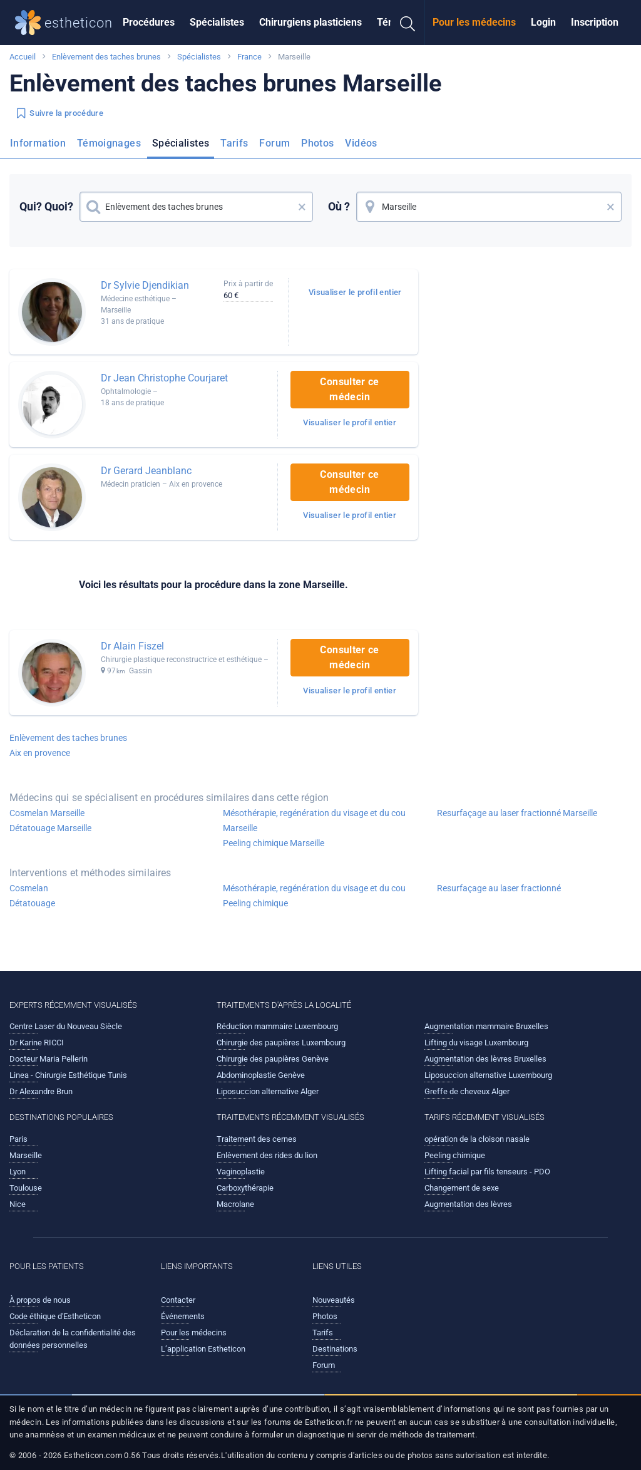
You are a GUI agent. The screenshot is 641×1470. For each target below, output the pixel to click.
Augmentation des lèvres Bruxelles (485, 1059)
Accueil (22, 56)
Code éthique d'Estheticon (55, 1316)
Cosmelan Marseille (47, 813)
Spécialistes (217, 22)
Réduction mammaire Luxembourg (277, 1026)
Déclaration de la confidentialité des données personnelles (72, 1339)
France (249, 56)
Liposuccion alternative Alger (268, 1091)
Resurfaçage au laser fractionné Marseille (517, 813)
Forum (274, 143)
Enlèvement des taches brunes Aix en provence (68, 745)
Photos (317, 143)
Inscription (594, 22)
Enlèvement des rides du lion (267, 1155)
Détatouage (32, 903)
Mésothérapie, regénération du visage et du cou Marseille (314, 820)
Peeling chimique (255, 903)
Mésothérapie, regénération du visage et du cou (314, 888)
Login (543, 22)
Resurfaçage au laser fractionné (499, 888)
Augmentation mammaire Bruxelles (486, 1026)
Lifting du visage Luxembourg (476, 1042)
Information (38, 143)
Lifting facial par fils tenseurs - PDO (487, 1171)
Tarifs (234, 143)
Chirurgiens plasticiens (310, 22)
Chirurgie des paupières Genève (273, 1059)
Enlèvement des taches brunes (106, 56)
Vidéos (361, 143)
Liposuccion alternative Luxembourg (488, 1075)
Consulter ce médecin (349, 389)
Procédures (149, 22)
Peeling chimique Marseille (273, 843)
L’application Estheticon (203, 1349)
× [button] (302, 206)
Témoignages (109, 143)
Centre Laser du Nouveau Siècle (65, 1026)
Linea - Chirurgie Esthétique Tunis (68, 1075)
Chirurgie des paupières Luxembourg (281, 1042)
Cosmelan (28, 888)
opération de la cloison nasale (477, 1139)
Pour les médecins (474, 22)
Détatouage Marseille (50, 828)
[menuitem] (148, 22)
